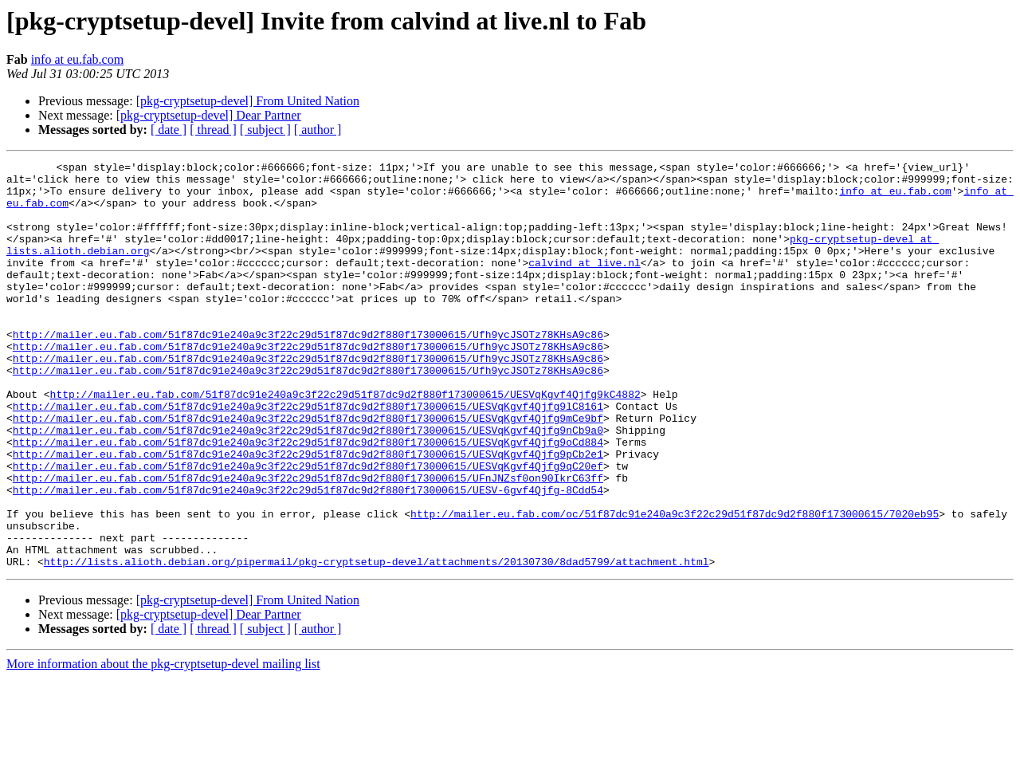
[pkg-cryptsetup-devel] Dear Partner (208, 115)
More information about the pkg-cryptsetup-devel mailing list (163, 745)
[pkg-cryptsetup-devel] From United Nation (247, 101)
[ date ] (168, 129)
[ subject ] (265, 129)
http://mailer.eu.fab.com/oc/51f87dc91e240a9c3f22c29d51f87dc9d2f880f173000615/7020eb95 (674, 585)
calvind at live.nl (584, 284)
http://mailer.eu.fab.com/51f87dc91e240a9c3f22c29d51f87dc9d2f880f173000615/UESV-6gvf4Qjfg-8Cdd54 (308, 556)
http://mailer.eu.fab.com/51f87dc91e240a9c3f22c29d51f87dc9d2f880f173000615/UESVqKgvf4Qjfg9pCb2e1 (308, 513)
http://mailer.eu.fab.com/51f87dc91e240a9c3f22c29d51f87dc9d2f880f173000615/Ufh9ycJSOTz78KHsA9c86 (308, 370)
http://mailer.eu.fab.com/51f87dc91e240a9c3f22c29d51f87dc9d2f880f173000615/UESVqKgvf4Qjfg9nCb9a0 (308, 485)
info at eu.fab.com (77, 59)
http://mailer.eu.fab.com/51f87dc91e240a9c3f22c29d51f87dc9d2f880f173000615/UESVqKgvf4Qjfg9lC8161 (308, 456)
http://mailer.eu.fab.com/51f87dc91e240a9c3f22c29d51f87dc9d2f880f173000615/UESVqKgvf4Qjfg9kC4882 (345, 442)
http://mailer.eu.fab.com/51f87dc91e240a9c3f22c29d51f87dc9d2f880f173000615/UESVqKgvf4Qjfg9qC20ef (308, 528)
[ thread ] (213, 129)
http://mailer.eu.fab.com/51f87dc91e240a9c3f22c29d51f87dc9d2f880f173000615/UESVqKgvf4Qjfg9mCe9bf (308, 470)
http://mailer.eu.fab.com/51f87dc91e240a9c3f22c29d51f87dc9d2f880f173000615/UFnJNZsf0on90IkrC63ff (308, 542)
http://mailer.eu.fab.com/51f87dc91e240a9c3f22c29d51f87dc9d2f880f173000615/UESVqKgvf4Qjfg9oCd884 (308, 499)
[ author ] (318, 129)
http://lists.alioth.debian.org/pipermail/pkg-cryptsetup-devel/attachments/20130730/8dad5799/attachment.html (376, 642)
